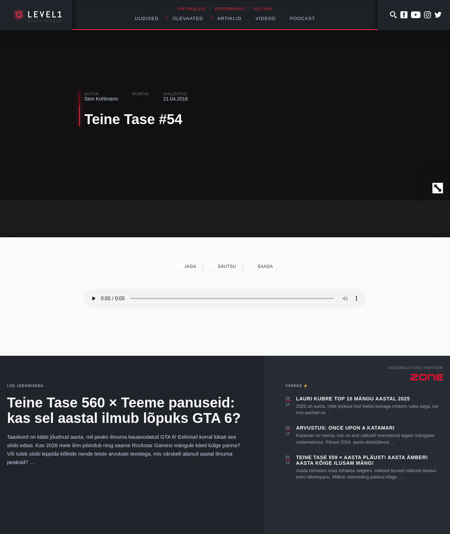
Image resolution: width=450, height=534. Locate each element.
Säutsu (223, 266)
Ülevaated (188, 18)
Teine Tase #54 (133, 119)
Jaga (187, 266)
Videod (266, 18)
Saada (261, 266)
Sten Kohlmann (101, 99)
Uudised (147, 18)
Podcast (302, 18)
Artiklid (229, 18)
